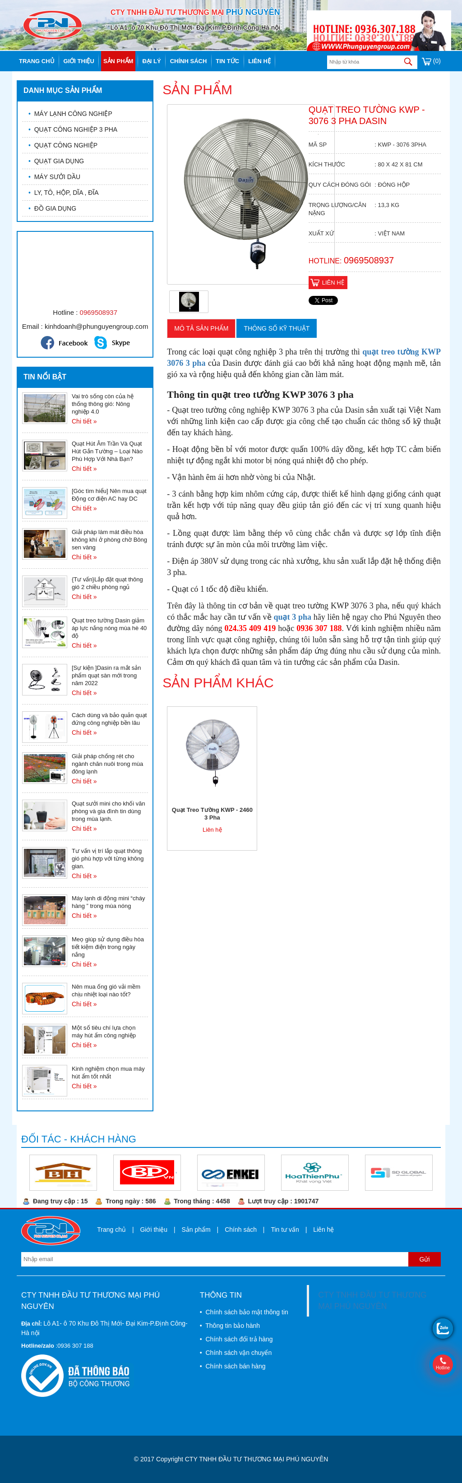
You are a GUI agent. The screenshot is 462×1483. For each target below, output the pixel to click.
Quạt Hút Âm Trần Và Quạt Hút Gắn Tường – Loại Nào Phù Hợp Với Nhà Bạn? (107, 451)
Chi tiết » (84, 421)
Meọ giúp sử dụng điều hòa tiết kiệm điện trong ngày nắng (108, 947)
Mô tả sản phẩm (201, 328)
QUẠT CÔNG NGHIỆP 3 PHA (72, 129)
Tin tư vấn (285, 1229)
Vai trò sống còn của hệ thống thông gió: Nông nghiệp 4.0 (103, 404)
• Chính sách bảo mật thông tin (244, 1312)
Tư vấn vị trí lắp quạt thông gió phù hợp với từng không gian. (107, 858)
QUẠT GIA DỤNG (56, 161)
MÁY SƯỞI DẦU (54, 176)
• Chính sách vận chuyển (236, 1352)
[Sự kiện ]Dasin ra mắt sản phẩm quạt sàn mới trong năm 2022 (106, 675)
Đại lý (151, 61)
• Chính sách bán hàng (233, 1366)
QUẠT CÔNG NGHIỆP (62, 145)
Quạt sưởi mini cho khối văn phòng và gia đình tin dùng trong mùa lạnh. (108, 811)
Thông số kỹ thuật (277, 328)
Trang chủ (37, 61)
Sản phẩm (118, 61)
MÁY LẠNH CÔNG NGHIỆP (70, 113)
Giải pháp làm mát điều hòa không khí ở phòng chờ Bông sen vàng (109, 540)
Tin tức (227, 61)
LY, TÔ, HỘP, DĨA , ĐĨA (63, 192)
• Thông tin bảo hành (230, 1325)
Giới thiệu (79, 61)
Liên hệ (259, 61)
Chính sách (188, 61)
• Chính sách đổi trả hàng (236, 1339)
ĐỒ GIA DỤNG (52, 208)
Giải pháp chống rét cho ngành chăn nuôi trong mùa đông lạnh (107, 764)
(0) (431, 60)
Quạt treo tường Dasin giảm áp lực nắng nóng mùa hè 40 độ (109, 628)
